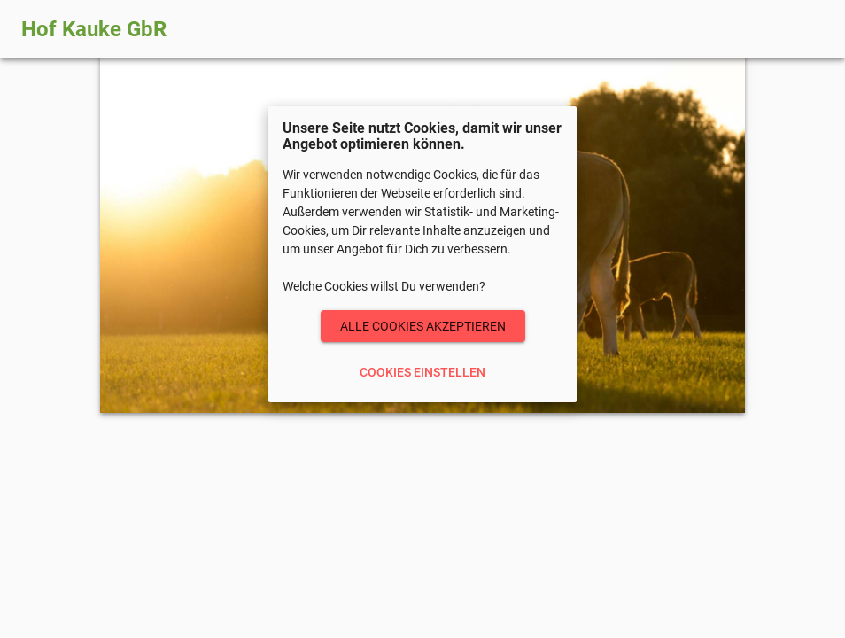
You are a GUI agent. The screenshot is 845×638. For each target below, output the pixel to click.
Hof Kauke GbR (94, 29)
